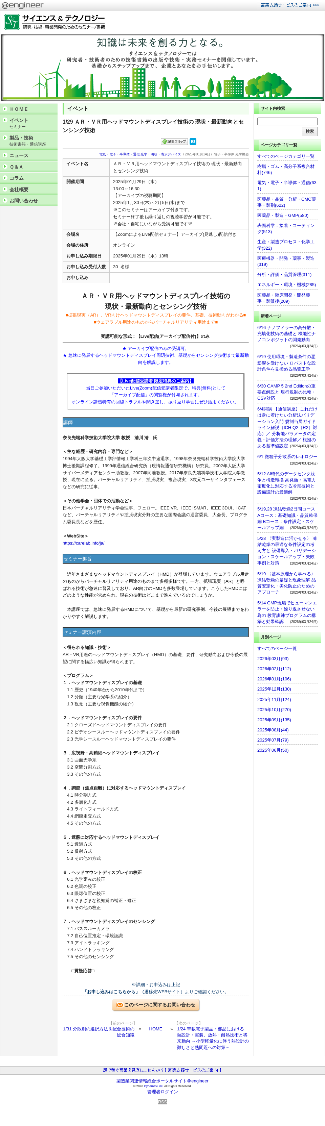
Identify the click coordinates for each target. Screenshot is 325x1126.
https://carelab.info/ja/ (84, 543)
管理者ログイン (162, 1091)
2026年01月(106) (274, 678)
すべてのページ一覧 (277, 648)
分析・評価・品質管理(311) (284, 274)
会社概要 (18, 189)
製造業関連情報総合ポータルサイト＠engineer (162, 1080)
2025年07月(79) (273, 740)
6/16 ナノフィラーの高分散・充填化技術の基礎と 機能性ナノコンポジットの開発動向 (286, 333)
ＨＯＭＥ (18, 109)
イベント (31, 123)
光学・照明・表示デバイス (160, 154)
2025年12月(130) (274, 689)
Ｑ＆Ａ (16, 167)
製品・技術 (31, 141)
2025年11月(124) (274, 699)
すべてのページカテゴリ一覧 (286, 156)
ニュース (18, 155)
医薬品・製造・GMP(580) (282, 215)
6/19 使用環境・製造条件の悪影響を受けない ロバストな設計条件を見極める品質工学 (286, 362)
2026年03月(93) (273, 658)
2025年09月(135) (274, 719)
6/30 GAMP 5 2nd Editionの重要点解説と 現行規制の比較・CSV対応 (286, 392)
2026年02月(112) (274, 668)
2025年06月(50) (273, 750)
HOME (155, 1028)
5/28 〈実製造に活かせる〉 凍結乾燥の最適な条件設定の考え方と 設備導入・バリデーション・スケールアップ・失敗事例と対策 (287, 551)
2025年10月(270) (274, 709)
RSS (162, 1101)
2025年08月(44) (273, 729)
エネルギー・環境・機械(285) (286, 284)
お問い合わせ (23, 200)
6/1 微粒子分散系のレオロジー (287, 456)
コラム (16, 178)
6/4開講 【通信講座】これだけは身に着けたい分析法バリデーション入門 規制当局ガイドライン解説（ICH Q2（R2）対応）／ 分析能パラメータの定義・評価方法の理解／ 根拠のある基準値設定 (287, 427)
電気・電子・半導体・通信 (119, 154)
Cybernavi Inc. (154, 1086)
